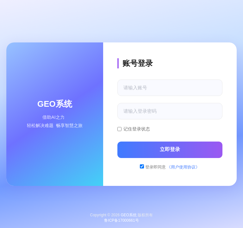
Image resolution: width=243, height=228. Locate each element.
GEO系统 (129, 215)
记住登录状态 (133, 128)
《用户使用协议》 (183, 167)
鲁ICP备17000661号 (121, 220)
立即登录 (170, 149)
